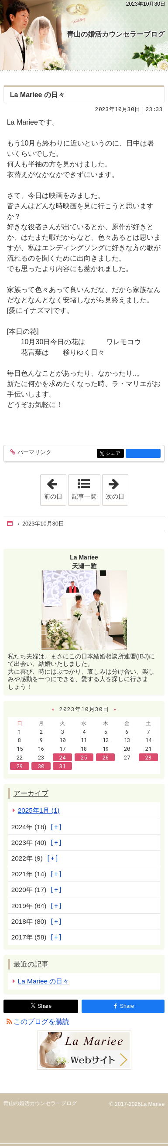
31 (62, 766)
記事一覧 (84, 496)
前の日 (55, 487)
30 (41, 766)
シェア (114, 454)
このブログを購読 (41, 1021)
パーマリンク (33, 452)
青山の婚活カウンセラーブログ (116, 34)
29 (20, 766)
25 (84, 757)
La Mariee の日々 (37, 94)
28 (148, 757)
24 (62, 757)
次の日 (117, 487)
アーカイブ (31, 793)
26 (106, 757)
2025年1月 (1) (39, 810)
